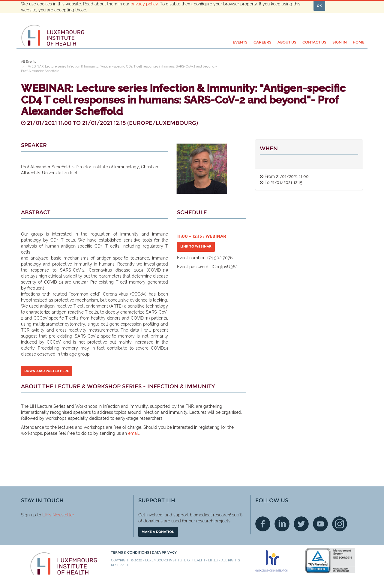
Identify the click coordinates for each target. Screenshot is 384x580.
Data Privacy (164, 552)
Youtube (320, 523)
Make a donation (158, 532)
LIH (45, 514)
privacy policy (144, 4)
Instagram (339, 523)
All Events (28, 62)
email (133, 433)
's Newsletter (61, 514)
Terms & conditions (130, 552)
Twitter (301, 523)
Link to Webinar (196, 246)
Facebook (262, 523)
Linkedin (282, 523)
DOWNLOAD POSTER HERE (46, 371)
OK (319, 6)
